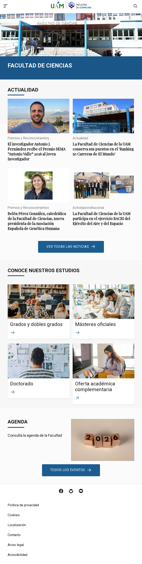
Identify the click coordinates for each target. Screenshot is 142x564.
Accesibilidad (17, 555)
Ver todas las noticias (67, 247)
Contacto (14, 535)
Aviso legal (16, 545)
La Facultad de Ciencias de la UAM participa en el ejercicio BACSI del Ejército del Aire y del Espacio (103, 200)
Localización (17, 525)
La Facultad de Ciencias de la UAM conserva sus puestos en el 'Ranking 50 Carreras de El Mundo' (103, 131)
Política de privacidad (23, 505)
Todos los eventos (67, 470)
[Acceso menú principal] (5, 6)
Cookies (14, 515)
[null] (135, 6)
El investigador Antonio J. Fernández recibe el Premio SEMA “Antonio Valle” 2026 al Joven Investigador (38, 133)
